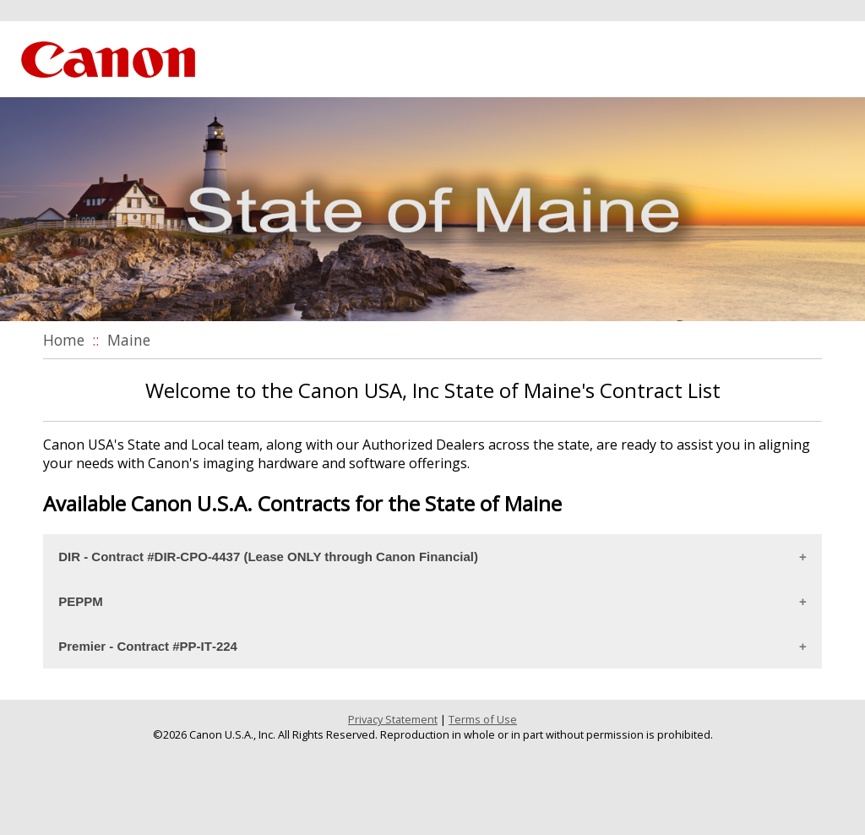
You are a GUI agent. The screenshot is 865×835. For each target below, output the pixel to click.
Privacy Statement (393, 719)
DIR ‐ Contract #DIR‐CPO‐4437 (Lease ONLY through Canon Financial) (268, 556)
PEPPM (80, 601)
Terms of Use (483, 719)
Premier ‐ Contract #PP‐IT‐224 (147, 646)
